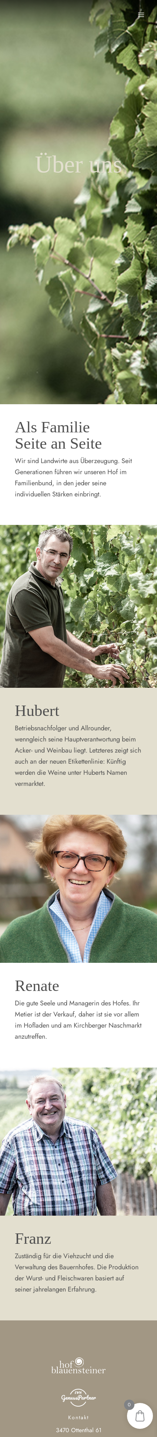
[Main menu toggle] (141, 14)
